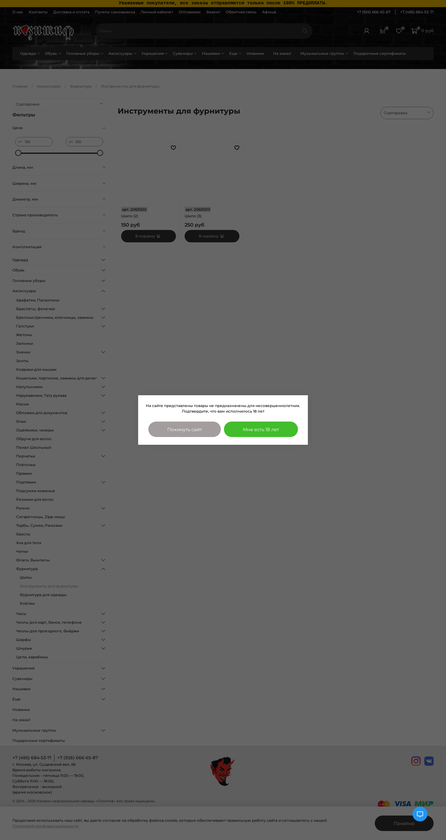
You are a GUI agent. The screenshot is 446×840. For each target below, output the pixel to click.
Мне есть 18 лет (261, 429)
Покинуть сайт (184, 429)
